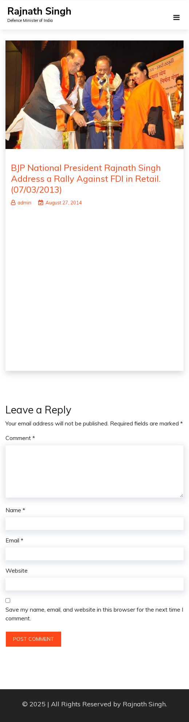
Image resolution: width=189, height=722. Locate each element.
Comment (20, 438)
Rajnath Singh (39, 11)
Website (16, 570)
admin (21, 202)
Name (15, 510)
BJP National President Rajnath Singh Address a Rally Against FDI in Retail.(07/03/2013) (86, 178)
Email (14, 540)
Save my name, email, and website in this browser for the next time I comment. (94, 614)
